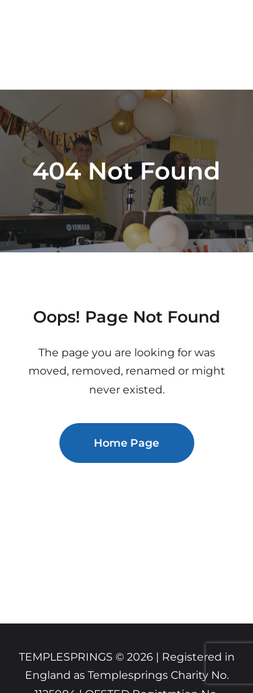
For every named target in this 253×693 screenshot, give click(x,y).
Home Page (126, 443)
